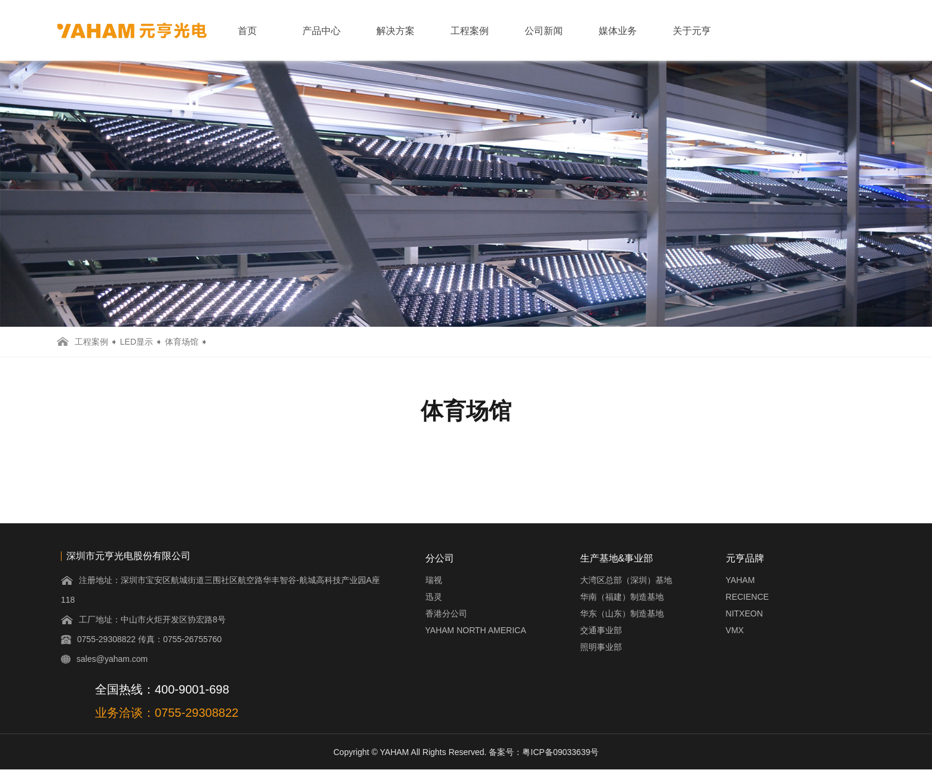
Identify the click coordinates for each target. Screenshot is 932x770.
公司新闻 (544, 31)
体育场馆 (181, 341)
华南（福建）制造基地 (622, 597)
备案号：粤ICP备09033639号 (544, 752)
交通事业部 (601, 630)
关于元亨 (692, 31)
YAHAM (740, 580)
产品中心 (321, 31)
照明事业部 (601, 647)
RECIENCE (747, 597)
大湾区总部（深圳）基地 (626, 580)
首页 (247, 31)
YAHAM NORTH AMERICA (475, 630)
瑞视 (433, 580)
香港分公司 (446, 613)
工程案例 (469, 31)
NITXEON (744, 613)
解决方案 (395, 31)
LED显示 (136, 341)
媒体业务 (618, 31)
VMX (735, 630)
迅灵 (433, 597)
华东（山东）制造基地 (622, 613)
